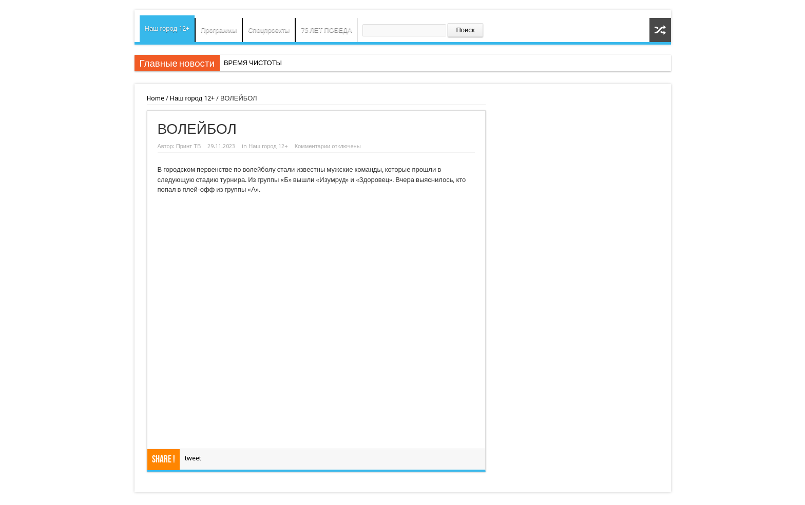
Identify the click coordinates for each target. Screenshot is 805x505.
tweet (193, 458)
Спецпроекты (269, 30)
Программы (219, 30)
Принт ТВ (188, 146)
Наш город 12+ (167, 28)
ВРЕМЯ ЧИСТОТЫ (253, 63)
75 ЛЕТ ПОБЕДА (326, 30)
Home (155, 98)
